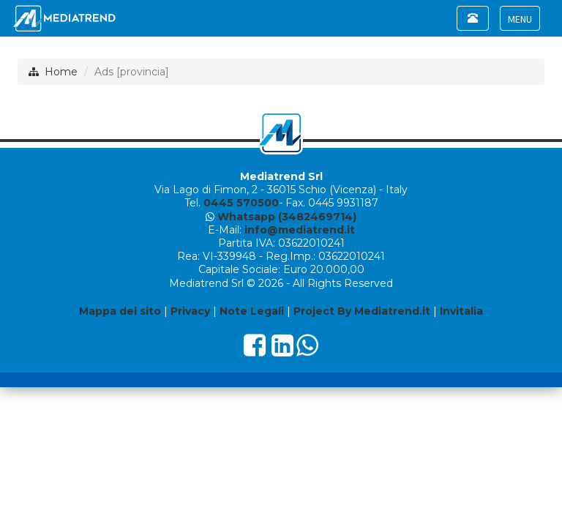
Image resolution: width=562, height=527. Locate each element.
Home (61, 71)
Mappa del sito (120, 311)
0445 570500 (241, 202)
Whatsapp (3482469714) (286, 216)
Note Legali (252, 311)
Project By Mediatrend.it (361, 311)
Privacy (190, 311)
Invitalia (461, 311)
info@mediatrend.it (299, 229)
